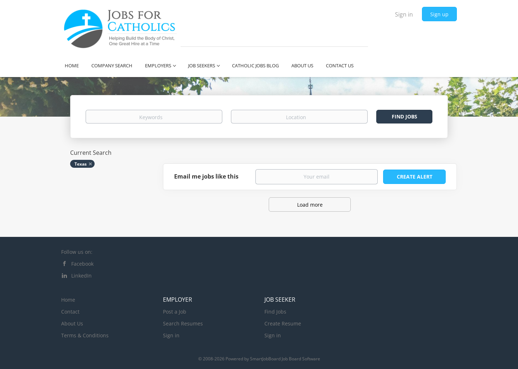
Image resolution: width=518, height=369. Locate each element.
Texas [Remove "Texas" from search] (80, 164)
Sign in (404, 14)
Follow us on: (76, 251)
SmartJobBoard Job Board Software (285, 359)
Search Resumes (183, 323)
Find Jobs (404, 116)
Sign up (439, 14)
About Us (72, 323)
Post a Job (174, 311)
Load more (310, 204)
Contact (70, 311)
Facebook (82, 263)
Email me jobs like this (206, 176)
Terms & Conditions (85, 335)
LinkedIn (81, 275)
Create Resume (282, 323)
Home (68, 299)
